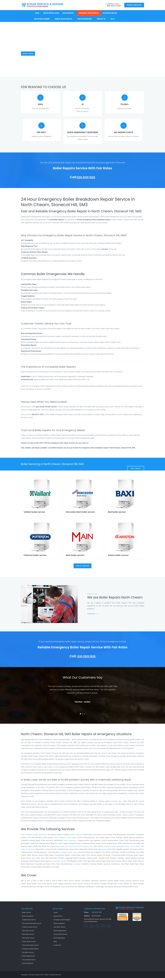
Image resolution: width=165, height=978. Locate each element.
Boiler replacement (42, 834)
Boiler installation (27, 834)
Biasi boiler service (28, 934)
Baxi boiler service (28, 930)
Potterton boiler (114, 846)
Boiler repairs (81, 837)
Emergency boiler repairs (102, 852)
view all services (82, 565)
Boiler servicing (81, 834)
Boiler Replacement (42, 18)
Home (37, 12)
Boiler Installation (51, 12)
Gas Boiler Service (110, 12)
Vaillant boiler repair (81, 846)
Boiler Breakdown (84, 18)
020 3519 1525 (86, 176)
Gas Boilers (102, 863)
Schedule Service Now (134, 5)
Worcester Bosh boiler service (31, 923)
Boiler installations (69, 837)
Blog (112, 18)
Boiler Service (68, 12)
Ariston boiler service (29, 941)
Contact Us (101, 18)
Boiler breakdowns (83, 840)
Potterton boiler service (29, 926)
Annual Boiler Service (63, 18)
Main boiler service (28, 937)
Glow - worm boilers (38, 849)
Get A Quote (135, 463)
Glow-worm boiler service (30, 944)
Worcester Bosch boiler (98, 846)
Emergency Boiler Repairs (89, 12)
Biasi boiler (51, 849)
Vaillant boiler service (29, 919)
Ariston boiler (60, 849)
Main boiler (134, 849)
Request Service (29, 53)
